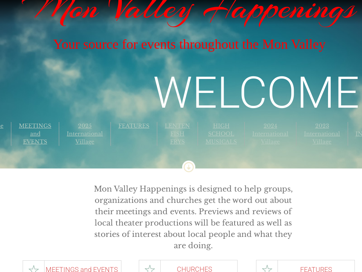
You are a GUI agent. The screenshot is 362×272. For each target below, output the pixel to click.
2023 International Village (322, 133)
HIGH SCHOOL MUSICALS (221, 133)
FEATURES (133, 125)
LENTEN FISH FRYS (177, 133)
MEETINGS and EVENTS (35, 133)
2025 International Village (85, 133)
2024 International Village (270, 133)
